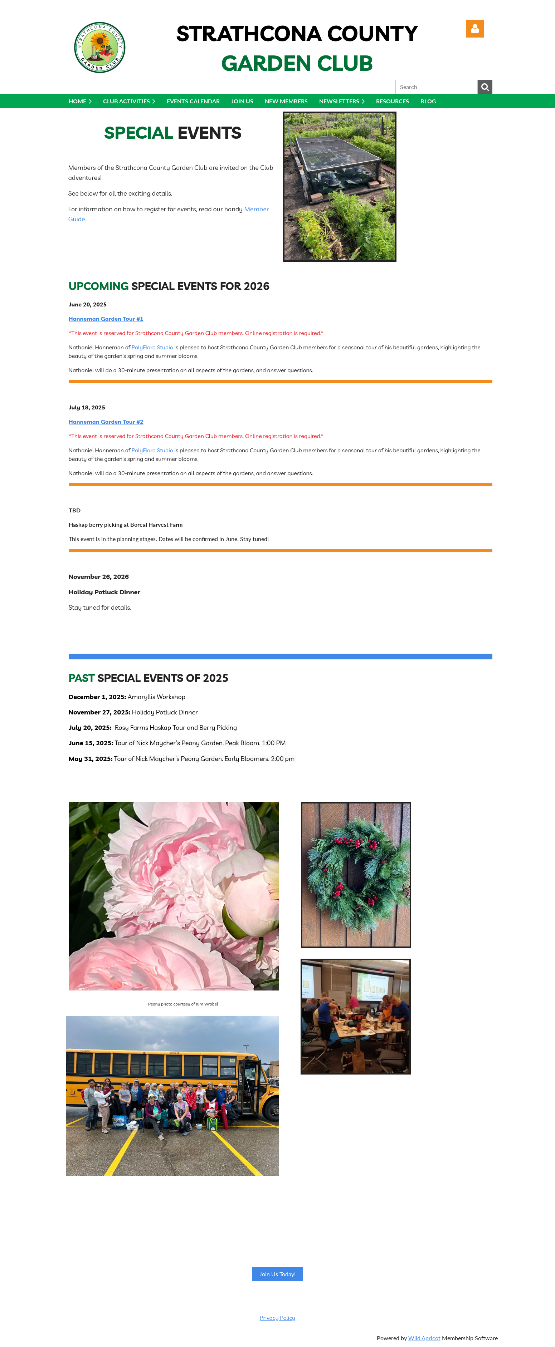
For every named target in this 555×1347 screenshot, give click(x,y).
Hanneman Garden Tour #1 (106, 318)
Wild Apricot (424, 1337)
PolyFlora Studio (152, 347)
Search (485, 87)
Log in (475, 29)
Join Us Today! (277, 1273)
